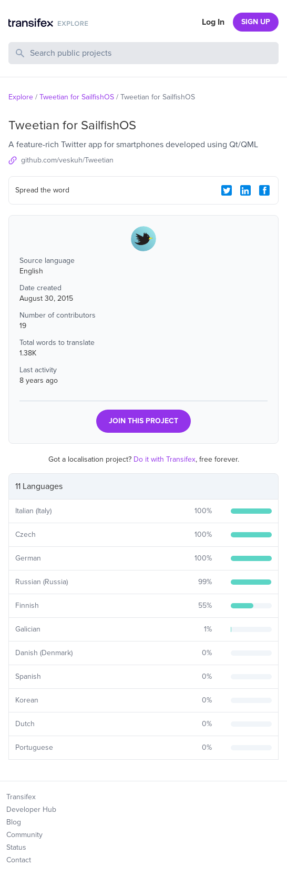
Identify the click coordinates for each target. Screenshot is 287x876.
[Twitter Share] (226, 190)
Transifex (21, 796)
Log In (213, 22)
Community (24, 834)
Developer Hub (31, 809)
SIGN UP (255, 21)
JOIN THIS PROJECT (143, 420)
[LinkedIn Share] (245, 190)
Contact (18, 859)
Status (16, 847)
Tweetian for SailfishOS (76, 97)
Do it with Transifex (165, 459)
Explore (20, 97)
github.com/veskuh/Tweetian (67, 160)
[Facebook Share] (264, 190)
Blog (13, 822)
